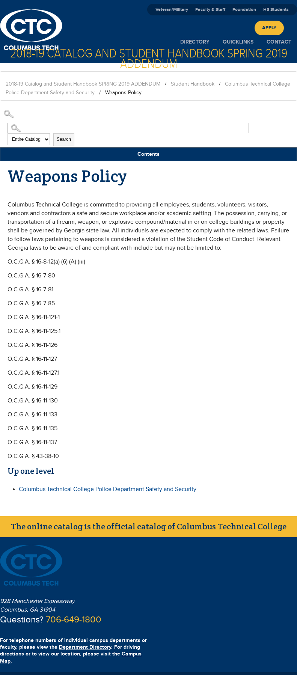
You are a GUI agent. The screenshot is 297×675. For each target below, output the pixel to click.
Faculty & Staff (210, 9)
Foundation (244, 9)
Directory (195, 42)
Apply (269, 28)
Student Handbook (192, 84)
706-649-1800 (73, 620)
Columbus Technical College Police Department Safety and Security (107, 489)
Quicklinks (238, 42)
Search (64, 139)
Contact (279, 42)
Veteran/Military (171, 9)
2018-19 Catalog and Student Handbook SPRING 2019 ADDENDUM (83, 84)
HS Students (276, 9)
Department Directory (85, 647)
